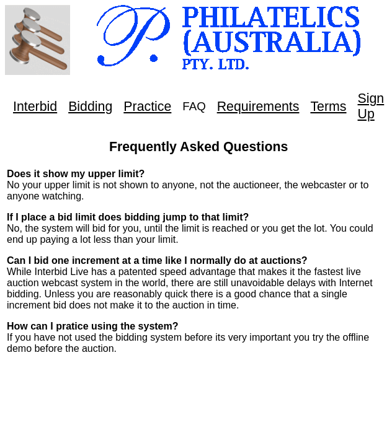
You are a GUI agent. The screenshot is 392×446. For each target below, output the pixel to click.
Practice (147, 106)
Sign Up (371, 106)
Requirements (258, 106)
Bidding (90, 106)
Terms (328, 106)
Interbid (35, 106)
